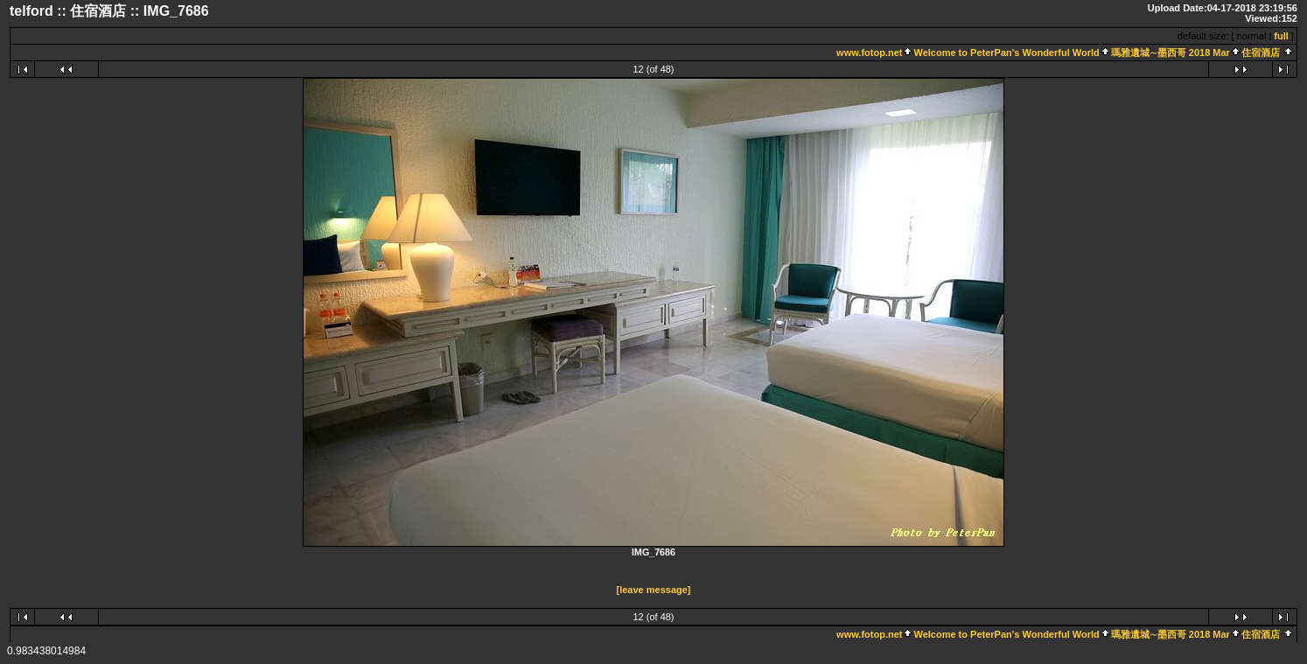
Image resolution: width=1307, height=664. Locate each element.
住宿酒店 (1260, 52)
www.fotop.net (869, 52)
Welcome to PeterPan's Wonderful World (1006, 52)
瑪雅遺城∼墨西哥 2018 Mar (1170, 52)
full (1281, 36)
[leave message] (654, 589)
